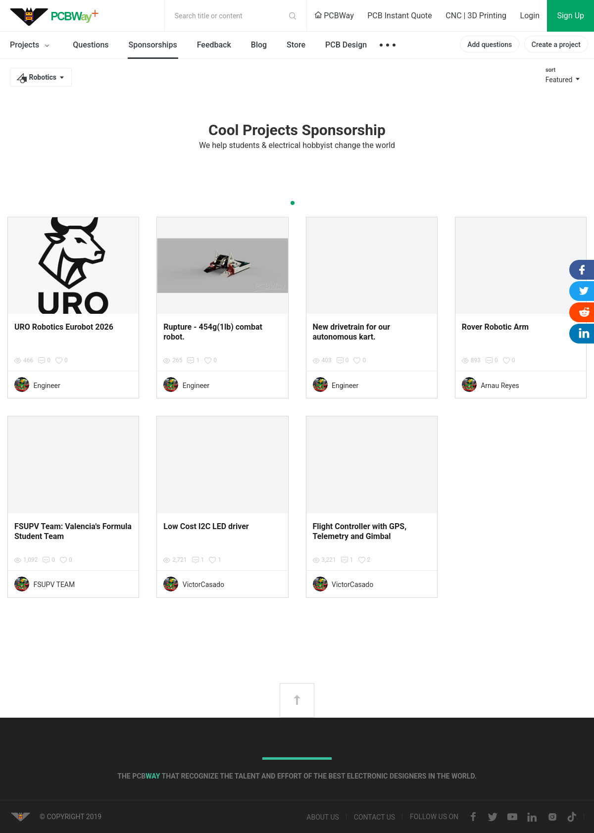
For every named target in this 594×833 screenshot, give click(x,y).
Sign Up (570, 15)
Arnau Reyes (500, 386)
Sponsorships (153, 44)
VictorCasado (203, 584)
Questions (90, 44)
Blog (259, 44)
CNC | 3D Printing (476, 15)
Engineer (46, 386)
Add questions (489, 45)
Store (296, 44)
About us (322, 817)
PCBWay (334, 15)
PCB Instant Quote (399, 15)
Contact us (374, 817)
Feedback (214, 44)
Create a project (556, 45)
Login (530, 15)
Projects (31, 45)
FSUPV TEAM (54, 584)
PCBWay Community (57, 16)
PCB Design (346, 44)
